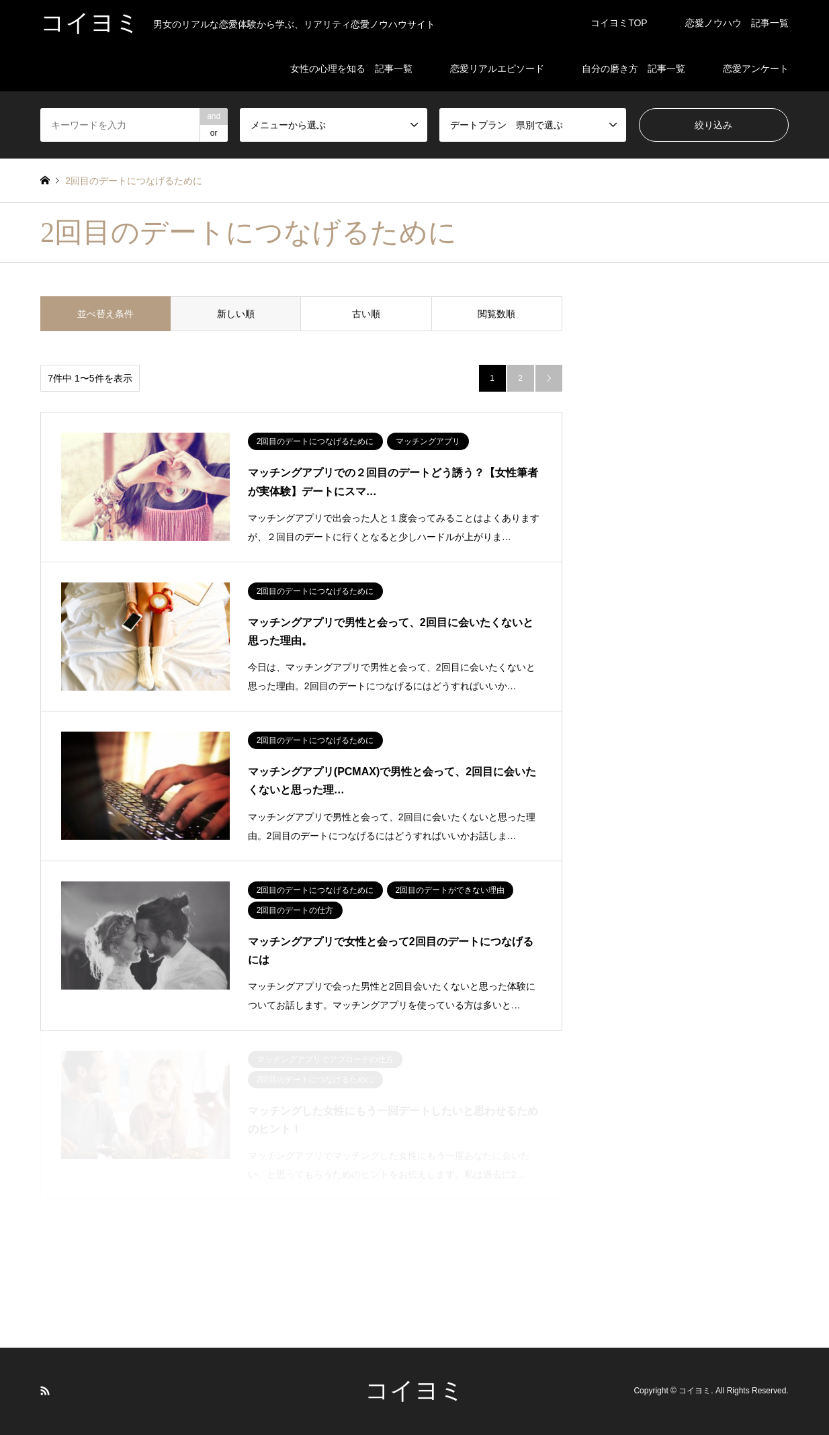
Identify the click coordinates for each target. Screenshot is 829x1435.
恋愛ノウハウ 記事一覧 (737, 22)
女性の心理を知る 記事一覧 (351, 68)
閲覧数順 (496, 313)
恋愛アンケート (756, 68)
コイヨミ (414, 1390)
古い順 (366, 313)
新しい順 (236, 313)
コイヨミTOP (619, 22)
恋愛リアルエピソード (497, 68)
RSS (45, 1390)
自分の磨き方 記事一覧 (633, 68)
